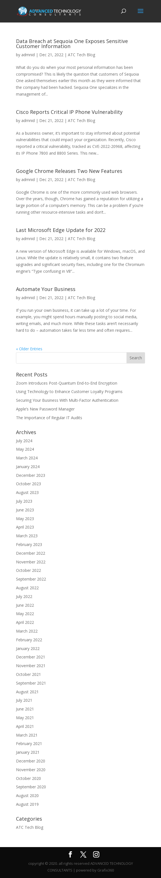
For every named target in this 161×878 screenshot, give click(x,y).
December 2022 (30, 553)
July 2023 (24, 501)
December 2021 (30, 657)
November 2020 (30, 769)
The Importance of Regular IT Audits (49, 417)
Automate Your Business (45, 289)
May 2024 (25, 449)
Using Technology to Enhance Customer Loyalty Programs (69, 391)
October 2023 (28, 483)
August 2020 (27, 795)
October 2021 (28, 674)
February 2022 (29, 639)
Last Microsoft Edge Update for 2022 (60, 230)
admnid (28, 54)
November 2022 (30, 562)
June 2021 (25, 709)
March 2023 (27, 535)
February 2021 (29, 743)
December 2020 (30, 761)
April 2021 (25, 726)
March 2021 (27, 735)
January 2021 (28, 752)
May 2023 (25, 518)
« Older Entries (29, 348)
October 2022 (28, 570)
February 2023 (29, 544)
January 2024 (28, 466)
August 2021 (27, 691)
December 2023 (30, 475)
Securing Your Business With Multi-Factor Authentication (67, 400)
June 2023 (25, 510)
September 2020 (31, 786)
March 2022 (27, 631)
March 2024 (27, 458)
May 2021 (25, 717)
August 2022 (27, 587)
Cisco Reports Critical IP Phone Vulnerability (69, 112)
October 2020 (28, 778)
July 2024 (24, 440)
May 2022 (25, 613)
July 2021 (24, 700)
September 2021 (31, 683)
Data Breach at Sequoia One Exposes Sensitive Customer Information (72, 43)
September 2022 (31, 579)
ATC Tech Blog (81, 54)
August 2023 (27, 492)
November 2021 (30, 665)
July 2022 (24, 596)
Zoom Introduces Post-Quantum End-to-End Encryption (66, 383)
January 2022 (28, 648)
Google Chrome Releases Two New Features (69, 171)
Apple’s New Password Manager (45, 409)
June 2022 (25, 605)
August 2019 (27, 804)
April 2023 (25, 527)
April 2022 (25, 622)
